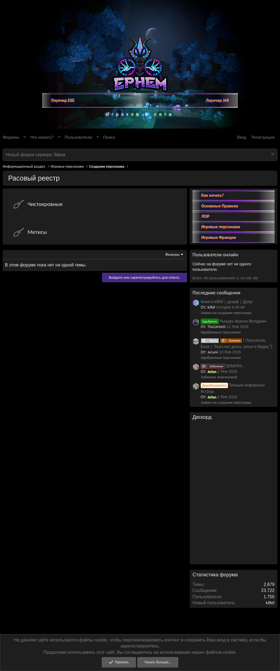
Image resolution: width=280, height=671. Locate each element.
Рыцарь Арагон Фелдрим (233, 321)
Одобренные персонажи (221, 332)
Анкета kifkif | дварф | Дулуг (227, 301)
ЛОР (205, 216)
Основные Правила (219, 205)
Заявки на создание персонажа (226, 312)
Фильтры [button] (172, 254)
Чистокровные (45, 204)
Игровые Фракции (218, 237)
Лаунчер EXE (63, 100)
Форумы (11, 137)
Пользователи (78, 137)
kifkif (211, 307)
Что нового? (42, 137)
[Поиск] (109, 137)
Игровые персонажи (220, 226)
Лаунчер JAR (217, 100)
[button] (24, 137)
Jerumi (213, 352)
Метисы (37, 232)
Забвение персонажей (219, 377)
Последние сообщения (216, 293)
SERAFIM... (223, 365)
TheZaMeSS (217, 326)
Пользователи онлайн (215, 255)
